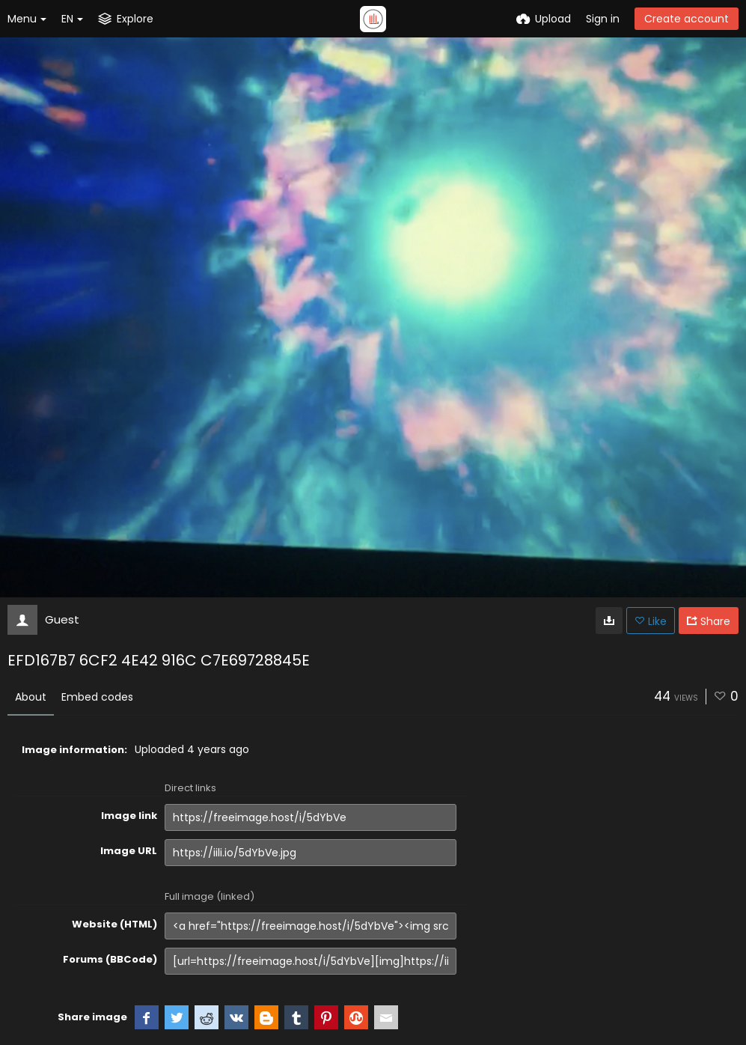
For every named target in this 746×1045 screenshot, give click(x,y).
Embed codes (97, 696)
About (30, 696)
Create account (686, 18)
